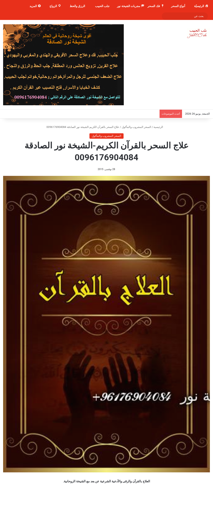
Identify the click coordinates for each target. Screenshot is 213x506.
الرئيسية (160, 127)
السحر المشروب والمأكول (136, 127)
